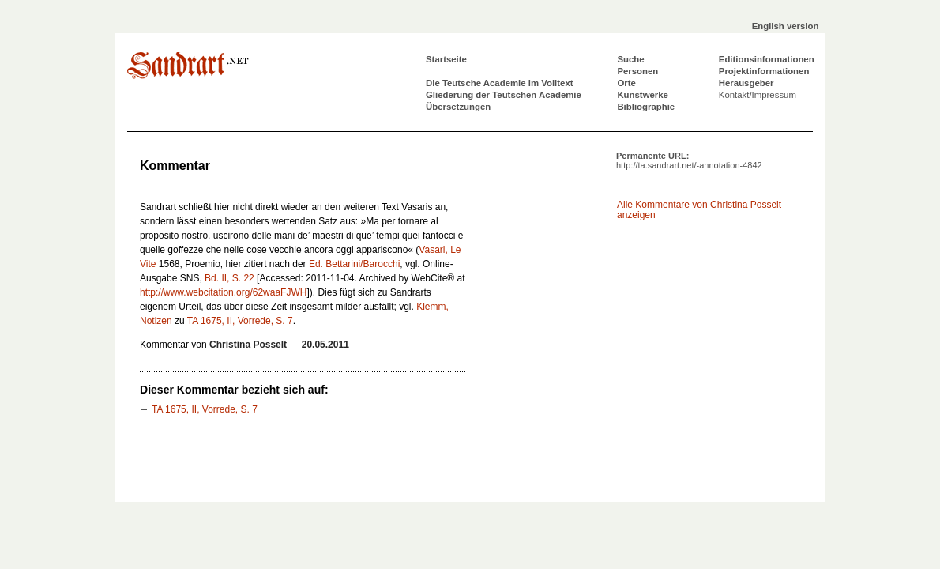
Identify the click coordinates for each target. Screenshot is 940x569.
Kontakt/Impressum (757, 95)
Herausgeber (746, 83)
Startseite (446, 59)
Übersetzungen (458, 106)
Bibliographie (646, 106)
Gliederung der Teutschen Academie (503, 95)
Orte (626, 83)
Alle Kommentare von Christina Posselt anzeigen (699, 209)
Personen (637, 71)
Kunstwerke (642, 95)
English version (785, 26)
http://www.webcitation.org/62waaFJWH (223, 292)
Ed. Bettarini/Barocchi (354, 263)
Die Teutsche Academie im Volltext (499, 83)
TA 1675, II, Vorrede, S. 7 (240, 320)
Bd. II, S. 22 (229, 278)
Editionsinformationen (766, 59)
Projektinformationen (764, 71)
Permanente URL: (689, 160)
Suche (630, 59)
